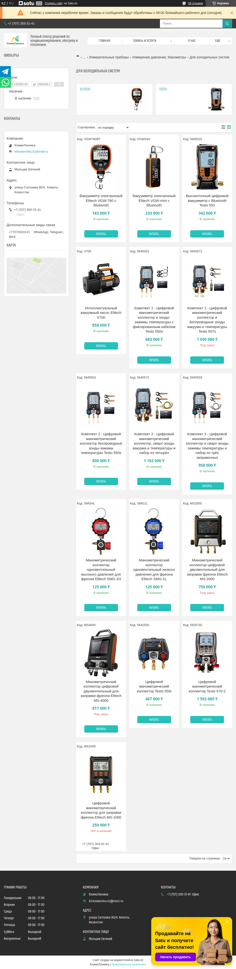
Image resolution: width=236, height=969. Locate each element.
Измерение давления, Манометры (159, 57)
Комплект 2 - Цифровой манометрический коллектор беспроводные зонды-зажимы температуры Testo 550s (101, 443)
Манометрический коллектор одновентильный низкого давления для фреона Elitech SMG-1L (154, 569)
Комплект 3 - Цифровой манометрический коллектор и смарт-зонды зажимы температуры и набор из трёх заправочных (207, 446)
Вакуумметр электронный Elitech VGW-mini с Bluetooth (154, 200)
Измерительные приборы (109, 57)
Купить (101, 234)
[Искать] (227, 23)
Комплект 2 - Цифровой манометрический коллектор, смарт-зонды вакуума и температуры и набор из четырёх (154, 443)
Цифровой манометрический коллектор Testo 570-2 (207, 686)
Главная (104, 41)
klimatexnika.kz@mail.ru (31, 151)
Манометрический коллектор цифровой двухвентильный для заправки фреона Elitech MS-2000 (207, 569)
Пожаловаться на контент (128, 964)
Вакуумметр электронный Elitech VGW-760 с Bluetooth (100, 200)
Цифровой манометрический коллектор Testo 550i (154, 686)
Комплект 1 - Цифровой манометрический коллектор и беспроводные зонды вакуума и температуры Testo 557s (207, 320)
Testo (163, 89)
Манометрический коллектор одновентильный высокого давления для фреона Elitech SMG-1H (101, 569)
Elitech (85, 89)
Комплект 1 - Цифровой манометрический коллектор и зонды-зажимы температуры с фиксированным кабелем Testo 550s (154, 320)
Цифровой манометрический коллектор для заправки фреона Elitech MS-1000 (101, 810)
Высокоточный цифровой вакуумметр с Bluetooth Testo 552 (207, 200)
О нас (192, 41)
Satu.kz (138, 960)
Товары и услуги (144, 41)
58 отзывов (195, 3)
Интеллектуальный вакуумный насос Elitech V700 (101, 312)
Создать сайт (54, 3)
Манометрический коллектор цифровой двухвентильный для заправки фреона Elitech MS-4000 (100, 691)
